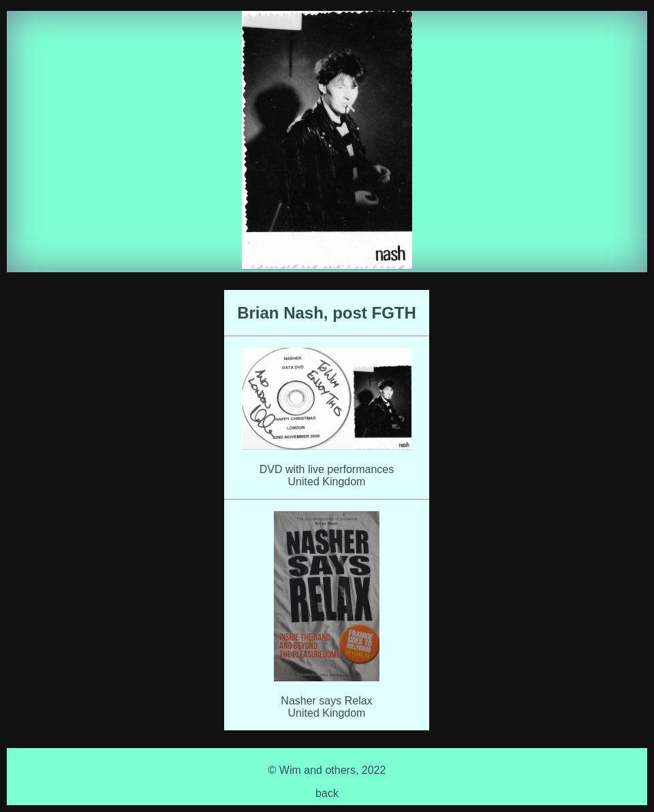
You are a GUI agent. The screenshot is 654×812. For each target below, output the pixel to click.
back (327, 793)
